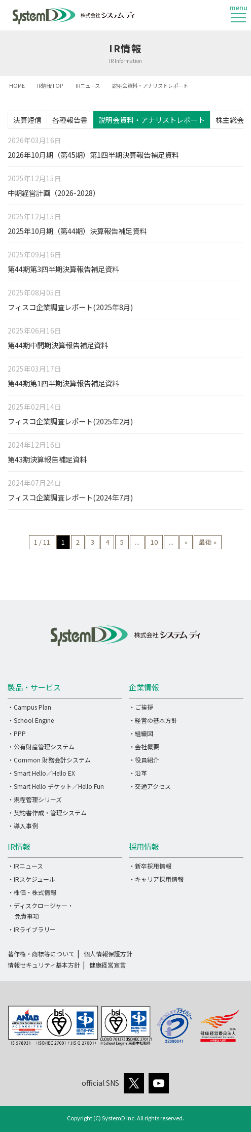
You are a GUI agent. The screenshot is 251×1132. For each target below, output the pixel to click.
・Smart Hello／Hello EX (41, 773)
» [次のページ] (186, 542)
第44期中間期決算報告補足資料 (58, 345)
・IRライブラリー (32, 929)
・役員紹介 (144, 759)
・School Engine (31, 720)
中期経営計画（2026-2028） (54, 192)
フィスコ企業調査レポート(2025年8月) (70, 307)
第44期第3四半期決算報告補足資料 (63, 268)
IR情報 (19, 846)
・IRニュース (25, 865)
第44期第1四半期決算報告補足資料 (63, 383)
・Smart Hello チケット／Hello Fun (56, 786)
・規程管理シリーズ (35, 799)
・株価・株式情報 (32, 892)
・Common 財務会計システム (49, 759)
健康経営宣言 (107, 964)
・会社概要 (144, 746)
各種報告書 (70, 120)
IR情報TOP (50, 85)
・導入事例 (23, 825)
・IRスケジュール (31, 879)
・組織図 (141, 733)
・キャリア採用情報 (156, 879)
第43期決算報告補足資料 (47, 459)
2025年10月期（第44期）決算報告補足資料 (77, 230)
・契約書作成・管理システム (47, 812)
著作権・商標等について (41, 953)
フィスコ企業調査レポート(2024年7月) (70, 497)
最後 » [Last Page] (208, 542)
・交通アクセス (150, 786)
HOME (17, 85)
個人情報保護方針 (108, 953)
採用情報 (144, 846)
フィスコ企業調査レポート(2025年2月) (70, 421)
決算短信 (27, 120)
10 (154, 542)
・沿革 (138, 773)
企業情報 (144, 687)
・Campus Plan (29, 707)
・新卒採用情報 (150, 865)
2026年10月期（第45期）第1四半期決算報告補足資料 (93, 154)
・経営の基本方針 (153, 720)
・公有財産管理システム (41, 746)
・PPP (17, 733)
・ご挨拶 (141, 707)
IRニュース (88, 85)
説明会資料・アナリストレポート (151, 120)
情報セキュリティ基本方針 (44, 964)
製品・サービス (34, 687)
